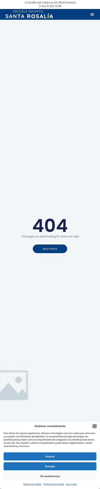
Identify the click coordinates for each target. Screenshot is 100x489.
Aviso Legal (71, 484)
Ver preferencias (50, 476)
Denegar (50, 466)
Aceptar (50, 456)
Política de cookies (32, 484)
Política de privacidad (53, 484)
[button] (94, 426)
